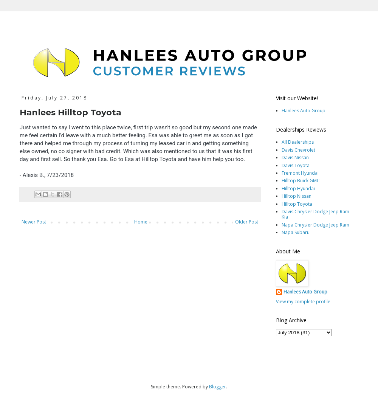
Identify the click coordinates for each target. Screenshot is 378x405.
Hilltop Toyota (297, 204)
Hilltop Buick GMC (301, 180)
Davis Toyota (296, 165)
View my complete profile (303, 301)
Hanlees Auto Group (303, 110)
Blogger (217, 386)
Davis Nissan (295, 157)
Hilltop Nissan (296, 196)
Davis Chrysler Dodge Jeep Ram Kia (315, 214)
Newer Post (34, 222)
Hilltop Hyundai (298, 188)
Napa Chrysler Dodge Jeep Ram (315, 225)
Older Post (246, 222)
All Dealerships (298, 142)
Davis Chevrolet (298, 150)
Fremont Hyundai (300, 173)
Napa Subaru (296, 232)
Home (140, 222)
